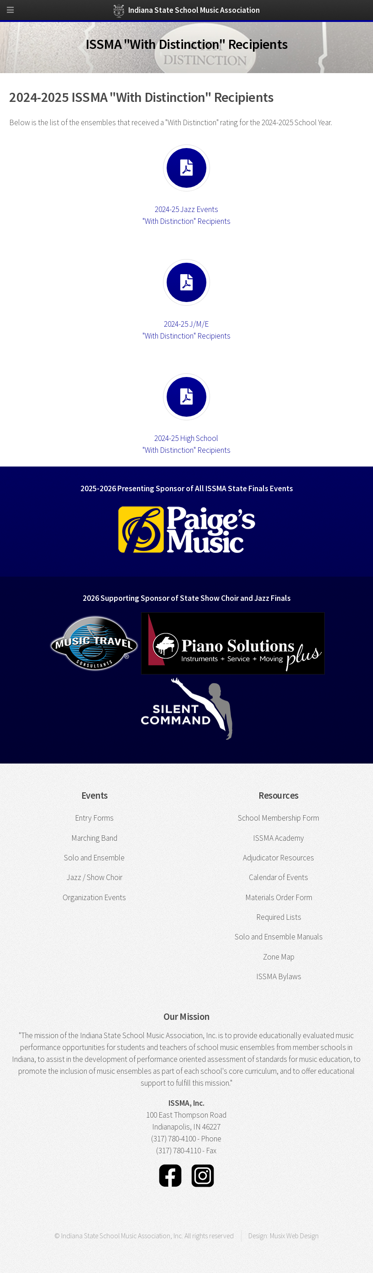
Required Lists (278, 917)
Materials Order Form (278, 897)
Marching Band (94, 838)
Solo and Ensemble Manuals (279, 937)
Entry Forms (94, 818)
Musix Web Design (294, 1235)
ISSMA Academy (278, 838)
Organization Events (94, 897)
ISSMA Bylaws (278, 976)
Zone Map (278, 957)
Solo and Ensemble (94, 858)
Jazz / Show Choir (94, 877)
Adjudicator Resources (278, 858)
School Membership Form (278, 818)
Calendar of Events (278, 877)
